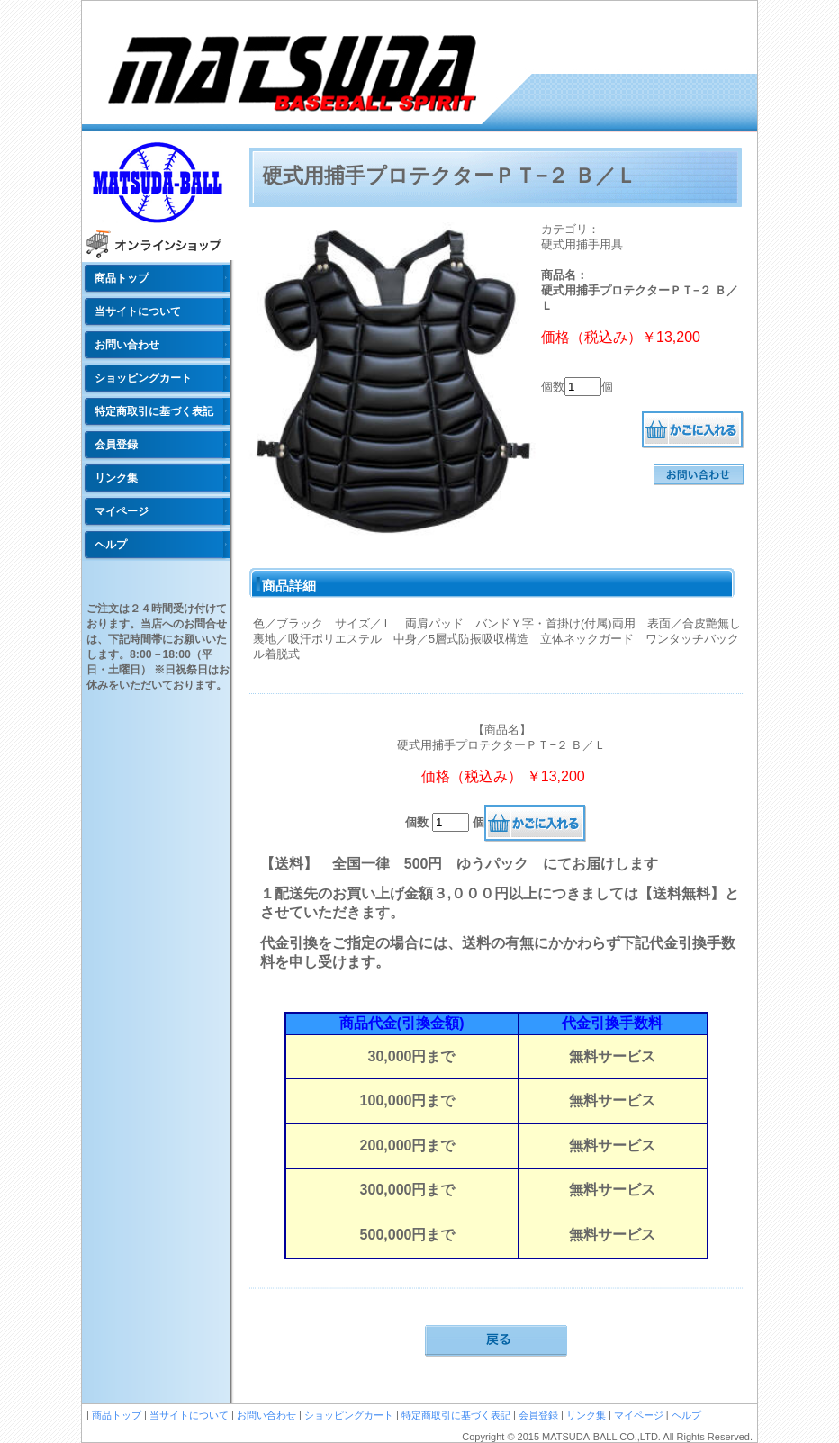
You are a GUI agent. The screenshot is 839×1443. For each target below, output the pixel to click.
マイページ (122, 511)
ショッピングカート (143, 378)
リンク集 (116, 478)
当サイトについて (138, 311)
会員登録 (116, 444)
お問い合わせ (127, 344)
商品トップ (122, 278)
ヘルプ (111, 544)
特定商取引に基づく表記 (154, 411)
